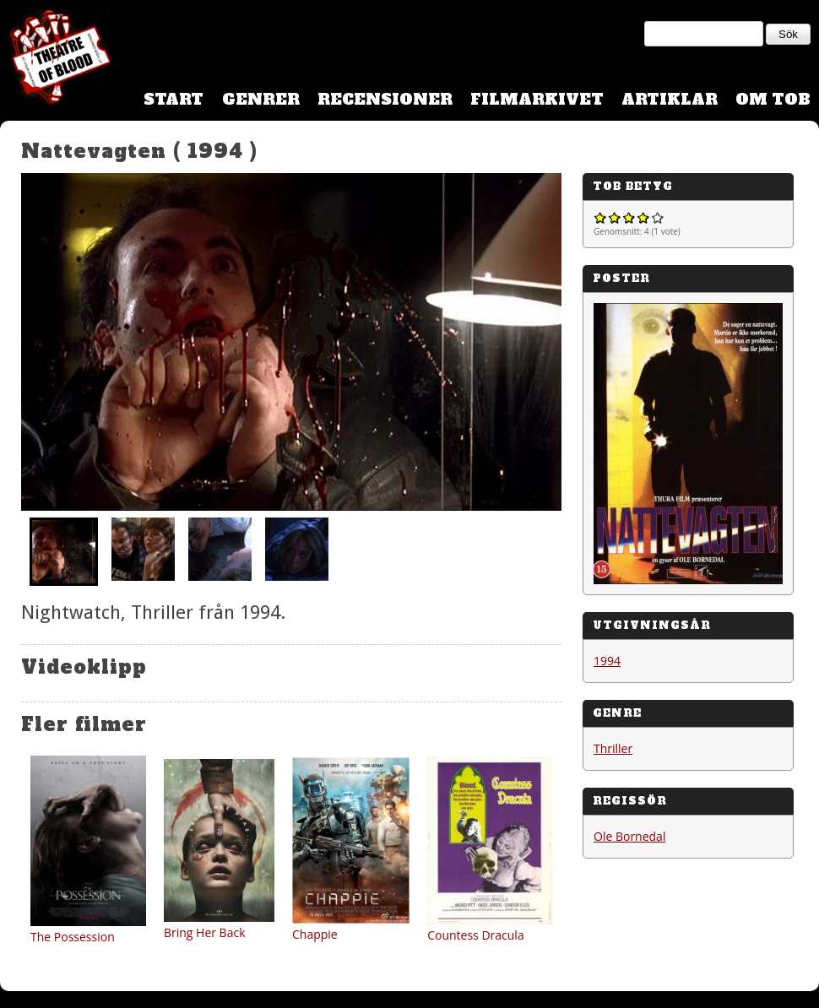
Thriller (613, 748)
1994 (607, 661)
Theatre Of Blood (55, 59)
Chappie (315, 934)
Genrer (261, 99)
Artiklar (669, 99)
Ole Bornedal (629, 836)
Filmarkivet (537, 99)
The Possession (72, 937)
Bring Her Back (205, 932)
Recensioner (385, 99)
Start (173, 99)
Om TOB (773, 99)
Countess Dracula (475, 935)
